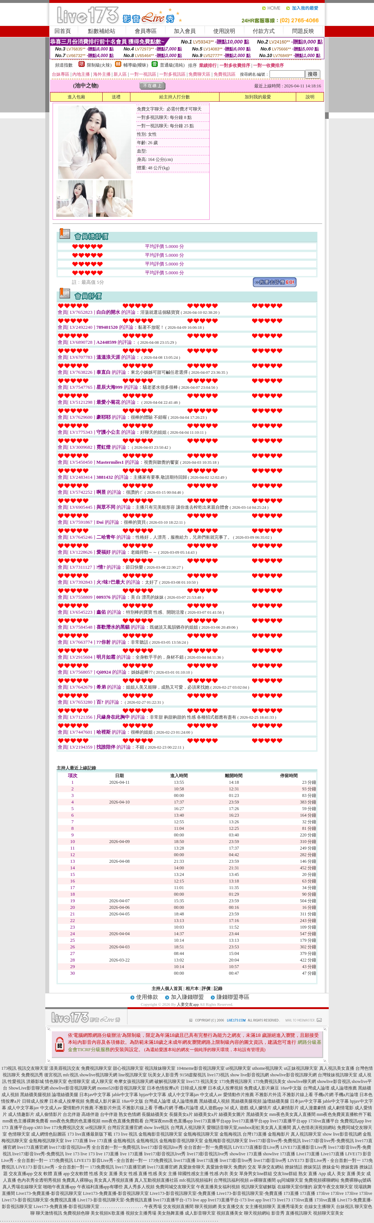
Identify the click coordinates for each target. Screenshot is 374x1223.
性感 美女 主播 (162, 1173)
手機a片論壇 (346, 1094)
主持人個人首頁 (167, 988)
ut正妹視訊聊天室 (301, 1068)
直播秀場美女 (290, 1206)
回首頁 (62, 31)
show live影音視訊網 (249, 1074)
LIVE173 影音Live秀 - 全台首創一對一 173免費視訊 (123, 1160)
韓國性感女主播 (193, 1173)
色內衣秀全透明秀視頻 (39, 1180)
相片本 (192, 988)
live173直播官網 (32, 1147)
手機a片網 (323, 1094)
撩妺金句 (331, 1167)
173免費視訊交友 (67, 1127)
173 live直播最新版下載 (89, 1134)
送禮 (116, 96)
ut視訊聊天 (95, 1127)
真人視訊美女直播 (336, 1068)
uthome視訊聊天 (267, 1068)
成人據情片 (260, 1107)
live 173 (72, 1153)
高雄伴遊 (90, 1114)
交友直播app (21, 1173)
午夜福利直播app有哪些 (100, 1186)
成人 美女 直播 (341, 1173)
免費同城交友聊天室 (175, 1186)
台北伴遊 (71, 1114)
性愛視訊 (16, 1081)
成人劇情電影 (340, 1107)
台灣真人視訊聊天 (188, 1127)
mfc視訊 (71, 1074)
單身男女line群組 (255, 1173)
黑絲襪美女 (257, 1114)
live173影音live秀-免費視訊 (275, 1140)
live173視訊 (218, 1074)
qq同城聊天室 (290, 1180)
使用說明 (224, 31)
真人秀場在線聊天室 (22, 1186)
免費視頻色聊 (76, 1213)
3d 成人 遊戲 (236, 1107)
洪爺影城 (35, 1081)
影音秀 (278, 1213)
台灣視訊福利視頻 (231, 1180)
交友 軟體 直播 (48, 1173)
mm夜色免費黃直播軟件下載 (344, 1114)
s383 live (42, 1127)
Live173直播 (308, 1153)
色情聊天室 (79, 1081)
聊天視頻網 (206, 1206)
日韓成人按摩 (193, 1088)
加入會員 (185, 31)
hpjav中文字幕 (153, 1094)
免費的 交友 (244, 1167)
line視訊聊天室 (132, 1074)
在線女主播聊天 (319, 1206)
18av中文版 (291, 1088)
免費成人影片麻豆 (261, 1088)
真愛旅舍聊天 (192, 1167)
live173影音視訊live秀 (165, 1153)
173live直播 (302, 1200)
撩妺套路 (349, 1167)
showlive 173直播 (245, 1153)
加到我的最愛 (258, 96)
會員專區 (146, 31)
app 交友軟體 (75, 1173)
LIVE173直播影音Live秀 (256, 1147)
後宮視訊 (53, 1074)
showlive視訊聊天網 (98, 1074)
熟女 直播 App (312, 1173)
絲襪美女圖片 (232, 1114)
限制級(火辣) (99, 65)
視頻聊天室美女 (328, 1213)
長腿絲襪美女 (155, 1114)
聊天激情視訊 (49, 1213)
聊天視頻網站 (257, 1213)
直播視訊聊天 (299, 1213)
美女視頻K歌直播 (108, 1213)
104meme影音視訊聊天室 (200, 1068)
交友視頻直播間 (178, 1206)
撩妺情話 (293, 1167)
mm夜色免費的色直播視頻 (75, 1121)
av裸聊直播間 (263, 1180)
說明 (310, 96)
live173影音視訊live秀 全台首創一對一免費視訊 (94, 1147)
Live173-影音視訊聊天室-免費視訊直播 (39, 1200)
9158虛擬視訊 (193, 1074)
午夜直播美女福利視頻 (218, 1186)
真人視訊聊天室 (306, 1134)
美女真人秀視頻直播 (113, 1180)
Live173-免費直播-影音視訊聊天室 (49, 1193)
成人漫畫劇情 (313, 1107)
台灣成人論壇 (316, 1088)
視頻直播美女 (230, 1213)
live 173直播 (76, 1140)
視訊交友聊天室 (33, 1068)
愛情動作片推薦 (238, 1094)
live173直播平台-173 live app (180, 1200)
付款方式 (264, 31)
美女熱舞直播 (170, 1213)
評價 (206, 988)
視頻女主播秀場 (141, 1213)
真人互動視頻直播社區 (156, 1180)
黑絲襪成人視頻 (214, 1101)
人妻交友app (188, 1004)
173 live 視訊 (125, 1134)
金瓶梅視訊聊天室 (200, 1134)
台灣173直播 (255, 1134)
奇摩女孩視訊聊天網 (133, 1081)
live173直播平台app (212, 1121)
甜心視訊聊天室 (128, 1068)
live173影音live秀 (236, 1160)
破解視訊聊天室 (169, 1081)
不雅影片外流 (268, 1094)
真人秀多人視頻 (139, 1186)
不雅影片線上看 (297, 1094)
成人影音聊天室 (200, 1213)
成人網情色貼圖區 (48, 1134)
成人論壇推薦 (344, 1088)
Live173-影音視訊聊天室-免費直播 (182, 1193)
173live (322, 1193)
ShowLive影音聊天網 (28, 1088)
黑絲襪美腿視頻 (35, 1094)
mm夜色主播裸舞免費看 (26, 1121)
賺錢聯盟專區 (233, 997)
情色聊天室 (56, 1081)
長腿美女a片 (181, 1114)
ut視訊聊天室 (238, 1068)
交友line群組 (285, 1173)
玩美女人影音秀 (163, 1074)
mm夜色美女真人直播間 (292, 1114)
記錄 (218, 988)
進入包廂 (76, 96)
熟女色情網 (130, 1114)
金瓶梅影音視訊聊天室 (160, 1134)
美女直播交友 (231, 1206)
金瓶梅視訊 (230, 1134)
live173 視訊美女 (202, 1081)
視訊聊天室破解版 (258, 1186)
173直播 (291, 1193)
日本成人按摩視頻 (225, 1088)
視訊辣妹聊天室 (160, 1068)
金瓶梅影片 (279, 1134)
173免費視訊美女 (269, 1081)
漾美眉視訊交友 (64, 1068)
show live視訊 (156, 1127)
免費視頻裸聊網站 (321, 1180)
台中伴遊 (109, 1114)
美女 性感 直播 (133, 1173)
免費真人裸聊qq (77, 1180)
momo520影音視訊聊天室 (121, 1088)
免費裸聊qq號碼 (355, 1180)
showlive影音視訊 (333, 1081)
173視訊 (8, 1068)
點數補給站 (101, 31)
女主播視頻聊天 (260, 1206)
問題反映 (303, 31)
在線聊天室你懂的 (294, 1186)
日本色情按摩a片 (163, 1088)
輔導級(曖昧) (135, 65)
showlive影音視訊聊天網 (293, 1074)
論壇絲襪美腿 (65, 1094)
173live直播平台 (323, 1121)
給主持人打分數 (174, 96)
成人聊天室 (102, 1081)
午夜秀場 (153, 1206)
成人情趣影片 (21, 1114)
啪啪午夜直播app (59, 1186)
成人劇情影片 (285, 1107)
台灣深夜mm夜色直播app (169, 1121)
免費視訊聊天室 (96, 1068)
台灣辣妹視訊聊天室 (337, 1074)
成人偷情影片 (48, 1114)
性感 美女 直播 (103, 1173)
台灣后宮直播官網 (124, 1127)
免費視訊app (352, 1121)
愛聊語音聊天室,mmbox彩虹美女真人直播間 (249, 1127)
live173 (269, 1200)
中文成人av (211, 1094)
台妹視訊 (345, 1206)
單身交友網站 (270, 1167)
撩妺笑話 (312, 1167)
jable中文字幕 (125, 1094)
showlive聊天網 (301, 1081)
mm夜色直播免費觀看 (123, 1121)
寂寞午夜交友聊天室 (333, 1186)
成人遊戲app (211, 1107)
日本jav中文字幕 (95, 1094)
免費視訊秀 (32, 1074)
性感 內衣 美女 (224, 1173)
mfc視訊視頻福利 (196, 1180)
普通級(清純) (172, 65)
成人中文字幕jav (183, 1094)
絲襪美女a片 (206, 1114)
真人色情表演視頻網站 (314, 1127)
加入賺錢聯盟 (187, 997)
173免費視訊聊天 (235, 1081)
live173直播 (185, 1160)
